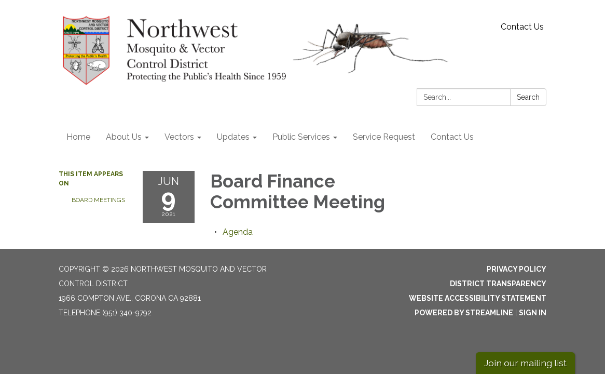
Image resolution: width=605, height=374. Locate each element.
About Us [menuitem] (124, 137)
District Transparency (498, 283)
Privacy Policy (516, 269)
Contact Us (522, 27)
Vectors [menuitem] (179, 137)
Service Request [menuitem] (384, 137)
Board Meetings (98, 200)
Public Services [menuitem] (301, 137)
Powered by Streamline (464, 313)
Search (528, 97)
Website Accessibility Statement (477, 298)
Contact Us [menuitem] (452, 137)
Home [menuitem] (78, 137)
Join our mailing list (525, 362)
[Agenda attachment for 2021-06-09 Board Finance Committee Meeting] (238, 232)
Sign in (532, 313)
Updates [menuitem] (233, 137)
